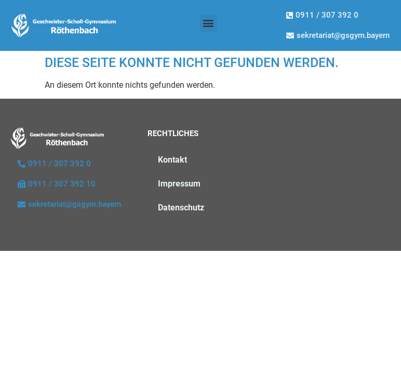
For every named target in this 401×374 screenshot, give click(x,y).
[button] (208, 23)
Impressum (179, 184)
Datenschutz (181, 207)
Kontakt (172, 160)
